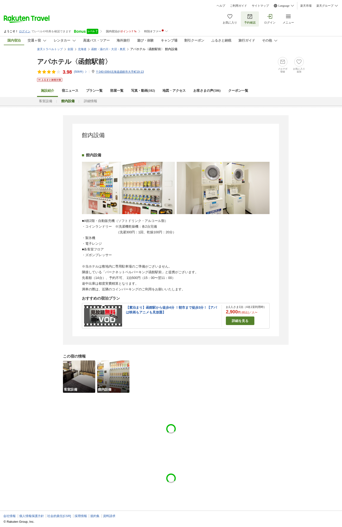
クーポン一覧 (238, 90)
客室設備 (45, 101)
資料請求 (109, 516)
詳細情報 (90, 101)
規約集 (95, 516)
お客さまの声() (206, 90)
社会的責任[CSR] (59, 516)
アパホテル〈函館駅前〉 (74, 61)
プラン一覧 (94, 90)
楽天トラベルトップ (50, 49)
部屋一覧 (117, 90)
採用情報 (81, 516)
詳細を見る (240, 321)
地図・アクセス (174, 90)
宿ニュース (70, 90)
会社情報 (9, 516)
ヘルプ (221, 5)
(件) (80, 71)
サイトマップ (260, 5)
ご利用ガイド (238, 5)
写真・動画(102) (143, 90)
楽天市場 (306, 5)
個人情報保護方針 (31, 516)
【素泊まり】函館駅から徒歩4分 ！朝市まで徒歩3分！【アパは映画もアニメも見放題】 (171, 310)
